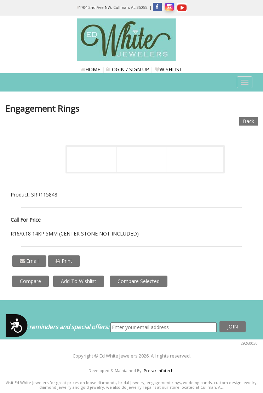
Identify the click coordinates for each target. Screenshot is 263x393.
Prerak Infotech (158, 370)
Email (29, 261)
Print (64, 261)
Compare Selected (139, 281)
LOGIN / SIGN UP (127, 69)
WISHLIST (168, 69)
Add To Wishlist (78, 281)
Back (248, 121)
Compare (30, 281)
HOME (90, 69)
